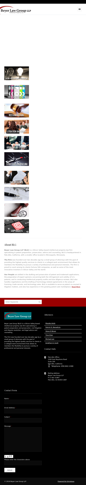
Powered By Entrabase (66, 481)
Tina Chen (49, 335)
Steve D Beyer (50, 331)
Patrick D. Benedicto (52, 327)
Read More (76, 287)
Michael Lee (49, 339)
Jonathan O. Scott (51, 343)
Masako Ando (50, 323)
